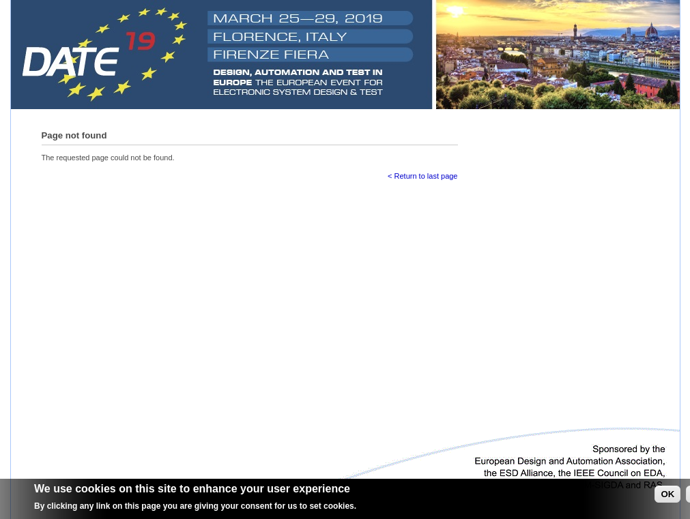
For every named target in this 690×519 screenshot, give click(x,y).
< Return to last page (422, 176)
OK (667, 496)
